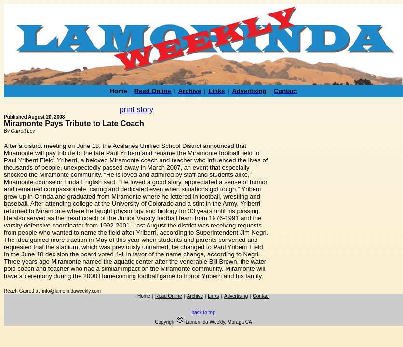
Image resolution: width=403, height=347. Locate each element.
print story (136, 110)
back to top (203, 312)
